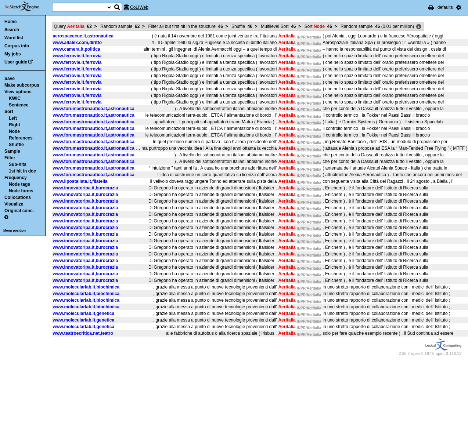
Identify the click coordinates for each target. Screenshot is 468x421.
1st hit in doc (22, 171)
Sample (12, 151)
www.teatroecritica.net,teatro (83, 333)
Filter (9, 157)
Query (73, 26)
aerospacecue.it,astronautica (83, 36)
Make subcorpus (21, 85)
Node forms (21, 190)
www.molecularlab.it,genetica (84, 313)
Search (11, 29)
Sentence (18, 105)
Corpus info (16, 45)
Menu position (14, 230)
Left (13, 118)
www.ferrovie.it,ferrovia (77, 55)
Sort (8, 111)
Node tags (19, 184)
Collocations (17, 197)
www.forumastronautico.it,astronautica (93, 108)
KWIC (15, 98)
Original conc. (19, 210)
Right (14, 124)
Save (9, 78)
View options (18, 91)
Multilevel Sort (278, 26)
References (21, 138)
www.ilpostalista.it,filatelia (80, 181)
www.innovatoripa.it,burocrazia (85, 187)
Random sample (120, 26)
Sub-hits (17, 164)
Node (14, 131)
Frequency (15, 177)
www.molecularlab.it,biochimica (86, 287)
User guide (15, 62)
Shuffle (16, 144)
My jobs (12, 54)
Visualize (13, 204)
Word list (13, 37)
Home (10, 21)
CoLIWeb (139, 7)
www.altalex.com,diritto (77, 42)
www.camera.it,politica (76, 49)
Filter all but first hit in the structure (185, 26)
